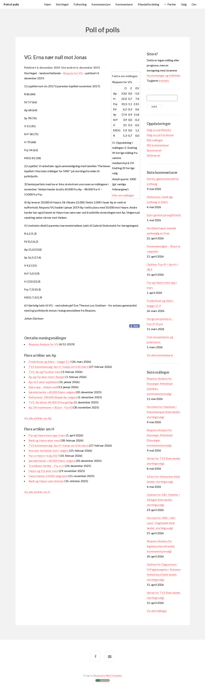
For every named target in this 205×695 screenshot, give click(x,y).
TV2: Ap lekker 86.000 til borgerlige (51, 402)
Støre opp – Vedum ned (43, 387)
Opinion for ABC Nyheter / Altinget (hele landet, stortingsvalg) (163, 499)
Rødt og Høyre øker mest (44, 440)
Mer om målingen (123, 195)
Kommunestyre (101, 4)
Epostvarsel (154, 150)
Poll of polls (11, 4)
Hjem (47, 4)
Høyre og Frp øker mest (43, 471)
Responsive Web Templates (108, 675)
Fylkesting (80, 4)
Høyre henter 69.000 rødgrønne (48, 476)
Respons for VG (73, 73)
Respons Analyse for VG (43, 344)
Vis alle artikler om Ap (38, 418)
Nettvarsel (153, 155)
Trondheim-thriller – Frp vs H (47, 465)
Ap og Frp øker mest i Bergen (47, 377)
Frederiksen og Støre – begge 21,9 (50, 361)
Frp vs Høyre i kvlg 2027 (44, 455)
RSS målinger (155, 140)
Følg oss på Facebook (160, 135)
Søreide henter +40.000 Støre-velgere (52, 392)
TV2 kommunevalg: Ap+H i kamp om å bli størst (59, 366)
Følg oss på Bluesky (159, 130)
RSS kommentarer (158, 145)
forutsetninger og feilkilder (163, 75)
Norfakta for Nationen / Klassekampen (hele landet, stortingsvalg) (163, 412)
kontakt (164, 80)
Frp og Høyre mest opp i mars (47, 435)
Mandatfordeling (148, 4)
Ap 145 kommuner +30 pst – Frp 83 (50, 407)
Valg (184, 4)
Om (194, 4)
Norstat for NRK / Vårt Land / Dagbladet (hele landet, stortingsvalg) (161, 523)
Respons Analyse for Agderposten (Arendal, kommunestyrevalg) (161, 546)
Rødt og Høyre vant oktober (46, 481)
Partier (171, 4)
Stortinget (62, 4)
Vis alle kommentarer (160, 355)
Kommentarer (124, 4)
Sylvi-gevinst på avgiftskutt (164, 215)
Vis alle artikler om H (37, 492)
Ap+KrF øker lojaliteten (43, 382)
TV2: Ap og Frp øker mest (45, 371)
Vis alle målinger (157, 610)
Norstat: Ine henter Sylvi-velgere (49, 450)
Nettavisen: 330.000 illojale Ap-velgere (53, 397)
